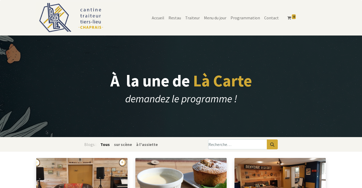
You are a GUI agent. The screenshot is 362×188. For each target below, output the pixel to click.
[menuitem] (158, 18)
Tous (105, 144)
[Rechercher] (272, 144)
